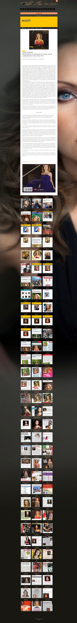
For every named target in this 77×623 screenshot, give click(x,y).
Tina (47, 443)
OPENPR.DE (25, 378)
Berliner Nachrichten (37, 417)
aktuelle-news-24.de (37, 573)
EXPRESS (48, 560)
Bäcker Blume (37, 547)
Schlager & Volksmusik (25, 417)
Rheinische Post (36, 456)
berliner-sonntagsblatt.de (37, 339)
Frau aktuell (48, 352)
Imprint (39, 619)
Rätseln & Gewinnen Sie (36, 378)
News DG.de (47, 248)
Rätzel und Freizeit (47, 456)
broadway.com (36, 534)
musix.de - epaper (47, 326)
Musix (26, 248)
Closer (48, 573)
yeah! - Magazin (26, 261)
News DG (47, 378)
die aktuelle (47, 391)
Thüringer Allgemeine (26, 443)
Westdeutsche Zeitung (36, 430)
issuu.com (36, 495)
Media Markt (26, 599)
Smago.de (25, 222)
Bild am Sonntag (47, 534)
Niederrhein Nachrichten (25, 560)
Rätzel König (26, 469)
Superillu (36, 443)
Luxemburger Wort (37, 482)
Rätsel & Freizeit (36, 391)
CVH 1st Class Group (37, 508)
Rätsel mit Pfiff (36, 248)
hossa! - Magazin (47, 274)
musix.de (47, 222)
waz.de (48, 430)
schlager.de (26, 456)
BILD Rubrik (25, 586)
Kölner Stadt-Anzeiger (25, 495)
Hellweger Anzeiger (47, 495)
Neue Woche (36, 469)
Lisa (47, 482)
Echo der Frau (47, 339)
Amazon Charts (25, 287)
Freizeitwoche (26, 508)
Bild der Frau (26, 573)
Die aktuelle (26, 352)
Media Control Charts (25, 482)
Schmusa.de (47, 287)
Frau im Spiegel (26, 365)
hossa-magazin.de (47, 300)
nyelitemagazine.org (47, 586)
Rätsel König (26, 391)
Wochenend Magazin (26, 430)
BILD (36, 560)
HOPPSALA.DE (47, 547)
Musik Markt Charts (48, 469)
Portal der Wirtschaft (47, 404)
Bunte (47, 508)
